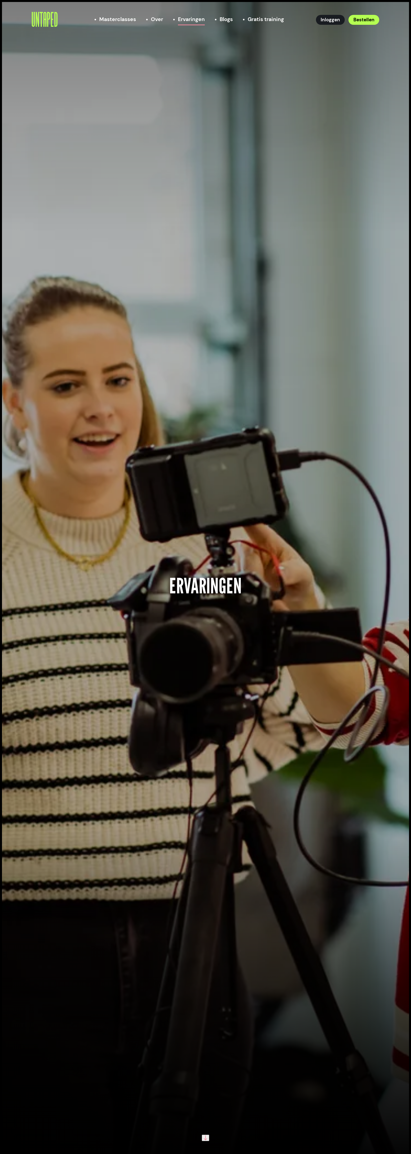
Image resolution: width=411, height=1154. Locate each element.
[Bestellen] (363, 20)
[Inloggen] (330, 20)
